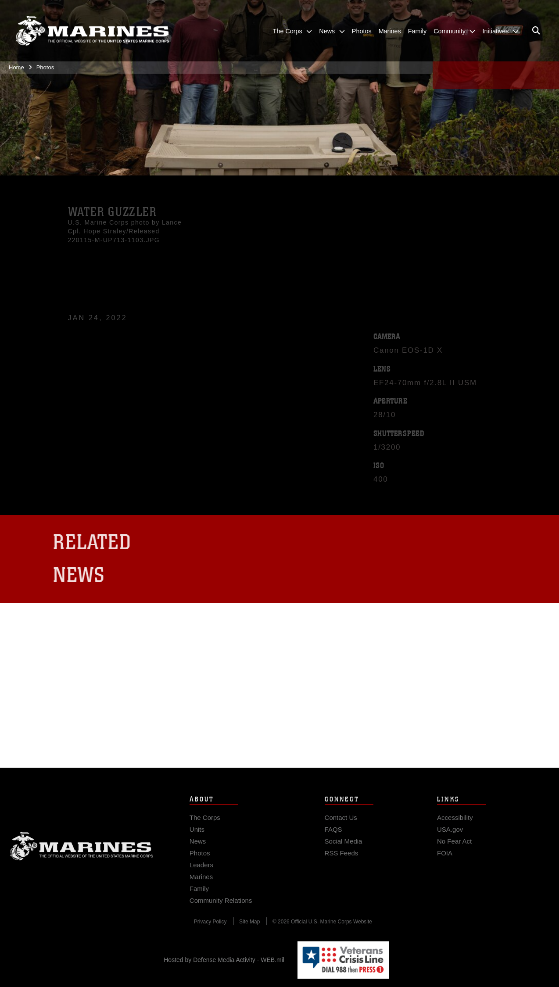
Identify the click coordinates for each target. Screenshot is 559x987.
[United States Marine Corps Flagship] (92, 31)
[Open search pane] (536, 30)
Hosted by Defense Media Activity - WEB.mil (224, 959)
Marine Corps (82, 854)
